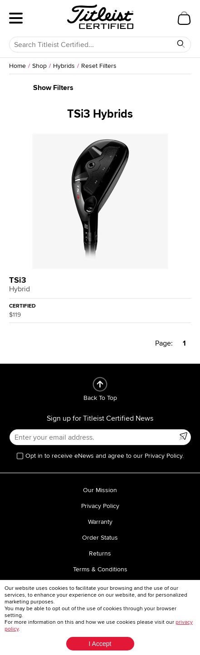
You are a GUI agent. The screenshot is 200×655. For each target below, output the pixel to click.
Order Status (100, 537)
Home (17, 66)
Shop (39, 66)
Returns (100, 553)
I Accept (100, 643)
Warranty (100, 522)
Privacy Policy (100, 506)
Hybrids (64, 66)
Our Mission (100, 490)
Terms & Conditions (100, 569)
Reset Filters (99, 66)
